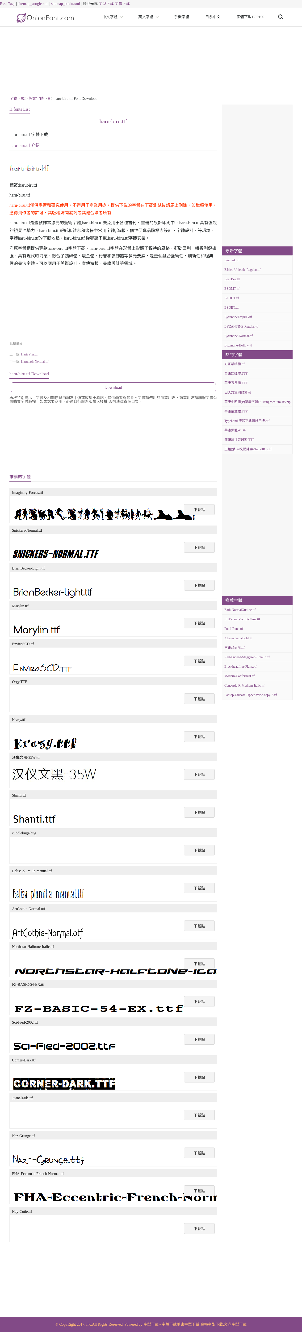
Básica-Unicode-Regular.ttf (242, 270)
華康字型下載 (188, 1324)
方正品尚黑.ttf (234, 647)
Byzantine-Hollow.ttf (238, 345)
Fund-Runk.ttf (233, 629)
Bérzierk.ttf (231, 260)
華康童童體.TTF (235, 411)
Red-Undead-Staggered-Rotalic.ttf (247, 657)
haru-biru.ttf (113, 121)
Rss (2, 4)
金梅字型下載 (211, 1324)
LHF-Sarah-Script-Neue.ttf (242, 619)
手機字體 (181, 17)
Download (113, 387)
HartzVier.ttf (29, 354)
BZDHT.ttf (231, 298)
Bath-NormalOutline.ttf (240, 610)
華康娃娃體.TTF (235, 373)
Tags (11, 4)
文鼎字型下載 (235, 1324)
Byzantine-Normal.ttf (238, 336)
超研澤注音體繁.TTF (239, 440)
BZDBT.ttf (231, 307)
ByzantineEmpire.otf (238, 317)
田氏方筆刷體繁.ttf (237, 392)
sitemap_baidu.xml (65, 4)
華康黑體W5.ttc (235, 430)
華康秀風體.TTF (235, 383)
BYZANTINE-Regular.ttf (241, 326)
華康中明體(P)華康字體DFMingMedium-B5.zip (257, 402)
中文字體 (109, 17)
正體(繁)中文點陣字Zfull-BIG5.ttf (248, 449)
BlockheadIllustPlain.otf (240, 666)
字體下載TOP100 (250, 17)
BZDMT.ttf (231, 288)
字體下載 (122, 4)
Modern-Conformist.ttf (239, 676)
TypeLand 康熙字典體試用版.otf (246, 421)
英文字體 (145, 17)
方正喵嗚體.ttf (234, 364)
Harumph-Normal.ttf (34, 361)
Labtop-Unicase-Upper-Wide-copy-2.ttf (250, 695)
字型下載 (106, 4)
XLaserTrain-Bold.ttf (238, 638)
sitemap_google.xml (33, 4)
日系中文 (212, 17)
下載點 (199, 510)
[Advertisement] (151, 62)
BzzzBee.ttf (232, 279)
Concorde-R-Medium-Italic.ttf (244, 685)
